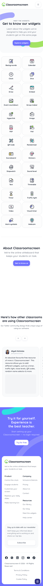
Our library (27, 504)
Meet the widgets (29, 513)
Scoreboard (11, 155)
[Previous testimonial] (18, 338)
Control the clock (11, 480)
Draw (11, 89)
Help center (27, 517)
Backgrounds (11, 62)
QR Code (11, 142)
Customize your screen (11, 490)
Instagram (23, 557)
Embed (32, 89)
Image (32, 115)
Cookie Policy (21, 579)
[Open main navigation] (38, 4)
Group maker (31, 102)
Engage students (11, 484)
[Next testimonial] (25, 338)
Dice (32, 76)
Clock (11, 76)
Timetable (32, 182)
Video (11, 208)
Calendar (32, 62)
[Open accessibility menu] (37, 581)
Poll (32, 129)
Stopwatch (11, 168)
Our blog (26, 509)
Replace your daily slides (12, 497)
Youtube (28, 557)
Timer (11, 195)
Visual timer (32, 208)
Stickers (32, 155)
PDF (11, 129)
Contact (26, 493)
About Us (26, 489)
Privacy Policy (21, 575)
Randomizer (32, 142)
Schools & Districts (30, 480)
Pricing (25, 484)
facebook (6, 557)
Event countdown (11, 102)
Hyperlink (11, 115)
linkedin (17, 557)
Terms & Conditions (21, 570)
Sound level (32, 168)
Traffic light (32, 195)
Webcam (32, 221)
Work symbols (11, 221)
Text (11, 182)
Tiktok (34, 557)
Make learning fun (12, 503)
